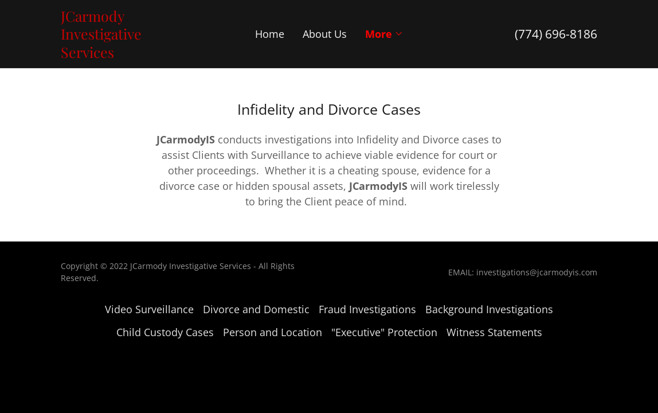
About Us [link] (325, 34)
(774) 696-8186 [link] (556, 34)
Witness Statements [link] (494, 332)
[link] (128, 54)
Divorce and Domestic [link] (256, 309)
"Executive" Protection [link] (384, 332)
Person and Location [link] (272, 332)
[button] (384, 34)
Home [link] (269, 34)
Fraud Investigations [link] (367, 309)
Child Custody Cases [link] (165, 332)
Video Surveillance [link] (149, 309)
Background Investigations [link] (489, 309)
